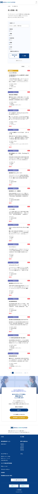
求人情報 (22, 436)
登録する (19, 410)
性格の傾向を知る (4, 460)
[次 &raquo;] (27, 373)
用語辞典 (22, 449)
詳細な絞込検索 (13, 55)
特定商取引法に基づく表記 (6, 475)
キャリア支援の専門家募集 (6, 463)
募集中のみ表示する (14, 51)
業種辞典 (22, 444)
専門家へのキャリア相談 (5, 456)
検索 (24, 55)
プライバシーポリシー (5, 469)
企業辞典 (22, 446)
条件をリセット (19, 60)
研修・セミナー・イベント (5, 458)
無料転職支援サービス (5, 441)
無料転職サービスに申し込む (19, 417)
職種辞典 (22, 448)
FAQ (4, 466)
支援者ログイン (24, 486)
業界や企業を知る (24, 441)
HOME (9, 6)
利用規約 (3, 472)
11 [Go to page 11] (25, 372)
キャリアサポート (4, 453)
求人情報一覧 (15, 6)
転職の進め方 (3, 444)
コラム (21, 453)
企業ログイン (14, 486)
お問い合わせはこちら (19, 480)
